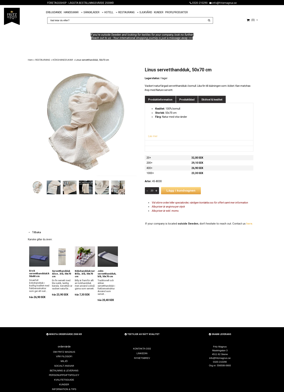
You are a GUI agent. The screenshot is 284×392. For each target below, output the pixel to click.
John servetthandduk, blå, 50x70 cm (107, 273)
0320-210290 (199, 2)
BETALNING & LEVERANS (64, 370)
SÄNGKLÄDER (91, 12)
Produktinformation (160, 99)
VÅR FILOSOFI (64, 356)
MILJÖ (64, 361)
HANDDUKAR (71, 12)
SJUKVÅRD (145, 12)
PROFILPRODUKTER (176, 12)
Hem (30, 59)
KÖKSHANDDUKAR (63, 59)
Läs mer (152, 136)
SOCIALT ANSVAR (64, 365)
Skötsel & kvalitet (211, 99)
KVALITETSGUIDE (64, 379)
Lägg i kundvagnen (180, 190)
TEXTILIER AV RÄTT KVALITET (142, 334)
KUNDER (158, 12)
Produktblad (187, 99)
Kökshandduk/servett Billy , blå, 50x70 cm (87, 273)
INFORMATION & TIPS (64, 389)
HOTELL (108, 12)
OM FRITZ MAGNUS (64, 351)
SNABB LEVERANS (220, 334)
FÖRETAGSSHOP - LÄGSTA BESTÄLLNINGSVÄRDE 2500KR (80, 2)
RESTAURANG (126, 12)
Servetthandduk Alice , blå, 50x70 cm (61, 273)
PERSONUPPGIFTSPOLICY (64, 375)
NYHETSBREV (142, 358)
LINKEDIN (142, 353)
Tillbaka (34, 232)
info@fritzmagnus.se (223, 2)
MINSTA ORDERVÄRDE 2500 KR (64, 334)
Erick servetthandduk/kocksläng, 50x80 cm (44, 273)
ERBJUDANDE (54, 12)
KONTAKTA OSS (142, 348)
